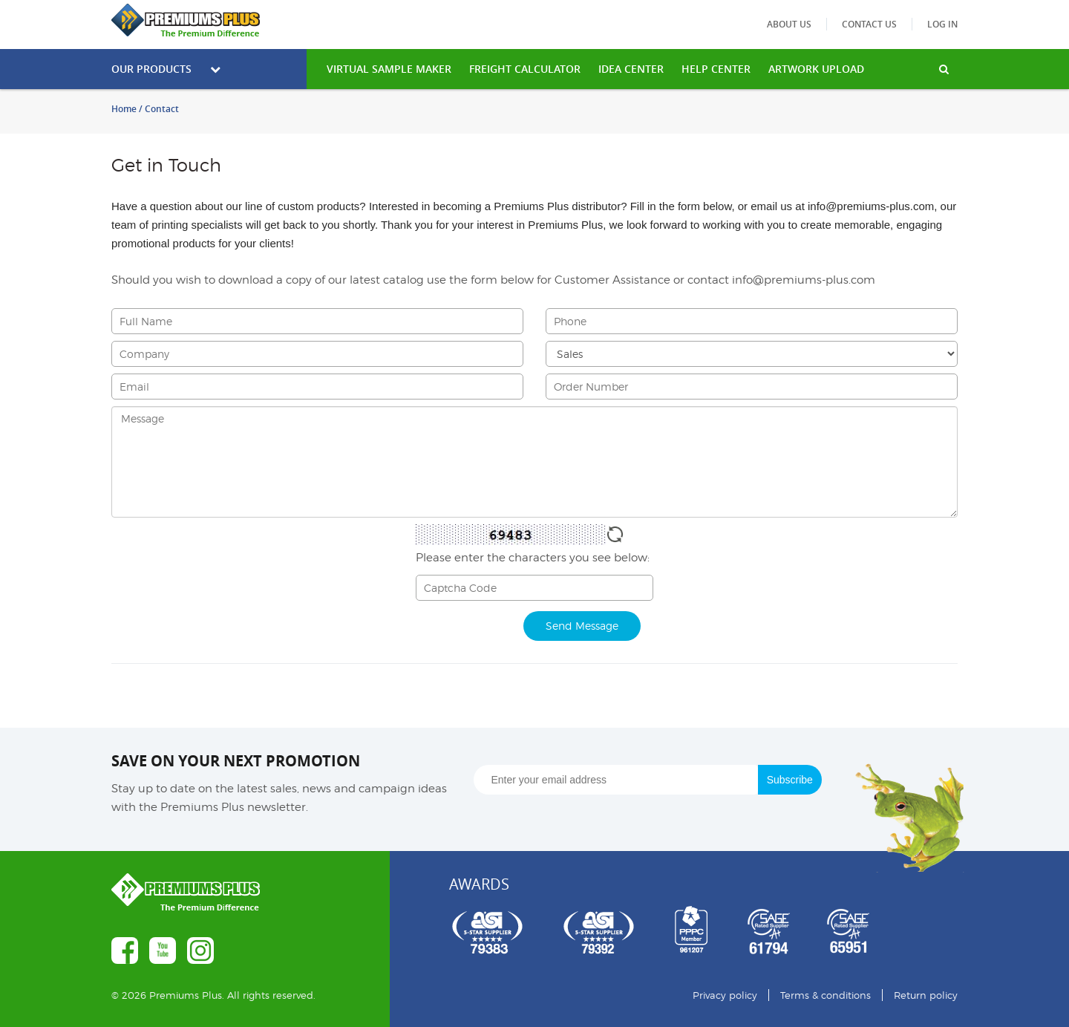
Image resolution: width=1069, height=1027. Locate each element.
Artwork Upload (816, 69)
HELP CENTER (716, 69)
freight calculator (525, 69)
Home (124, 108)
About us (789, 24)
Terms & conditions (825, 995)
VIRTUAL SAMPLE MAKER (389, 69)
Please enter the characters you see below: (533, 557)
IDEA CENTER (631, 69)
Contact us (869, 24)
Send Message (582, 625)
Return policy (926, 995)
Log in (942, 24)
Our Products (165, 69)
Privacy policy (725, 995)
